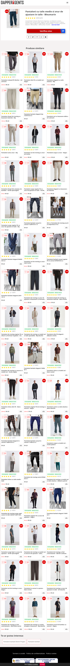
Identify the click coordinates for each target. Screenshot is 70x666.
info (21, 84)
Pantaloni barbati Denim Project (14, 642)
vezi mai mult (56, 25)
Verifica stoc (52, 31)
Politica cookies (51, 654)
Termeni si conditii (19, 654)
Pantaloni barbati (34, 642)
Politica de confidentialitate (35, 654)
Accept (42, 664)
